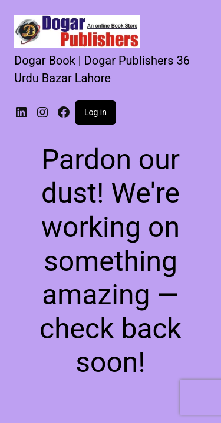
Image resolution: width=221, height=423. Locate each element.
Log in (95, 112)
